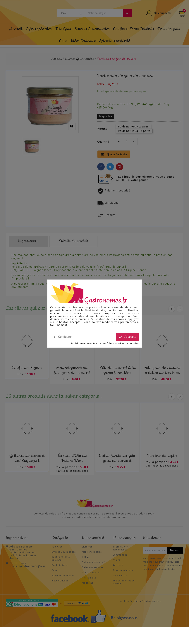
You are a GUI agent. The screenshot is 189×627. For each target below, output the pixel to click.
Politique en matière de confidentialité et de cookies (105, 343)
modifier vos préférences (119, 322)
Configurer (62, 337)
